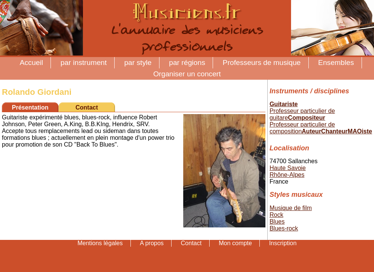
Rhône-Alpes (287, 175)
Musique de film (291, 208)
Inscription (283, 243)
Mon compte (235, 243)
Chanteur (334, 131)
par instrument (83, 62)
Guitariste (284, 104)
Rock (276, 215)
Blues (277, 221)
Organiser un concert (187, 74)
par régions (187, 62)
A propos (152, 243)
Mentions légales (100, 243)
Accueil (31, 62)
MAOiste (360, 131)
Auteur (311, 131)
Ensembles (336, 62)
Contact (86, 107)
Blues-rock (284, 228)
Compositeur (306, 117)
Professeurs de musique (262, 62)
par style (138, 62)
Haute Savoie (288, 168)
